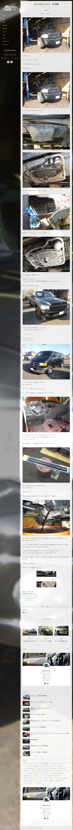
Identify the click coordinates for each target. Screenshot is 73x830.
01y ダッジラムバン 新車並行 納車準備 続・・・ (39, 695)
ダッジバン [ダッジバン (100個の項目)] (44, 768)
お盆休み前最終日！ (34, 739)
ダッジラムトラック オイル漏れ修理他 (38, 727)
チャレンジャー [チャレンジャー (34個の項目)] (34, 775)
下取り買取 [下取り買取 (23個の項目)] (64, 778)
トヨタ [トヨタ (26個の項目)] (46, 778)
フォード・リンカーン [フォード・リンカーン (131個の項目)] (28, 768)
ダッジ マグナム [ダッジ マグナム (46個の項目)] (44, 773)
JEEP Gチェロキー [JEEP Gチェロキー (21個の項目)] (33, 780)
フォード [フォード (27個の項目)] (39, 778)
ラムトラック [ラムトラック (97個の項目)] (52, 768)
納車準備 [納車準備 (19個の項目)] (51, 780)
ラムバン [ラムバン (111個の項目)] (37, 768)
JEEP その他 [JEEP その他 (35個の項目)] (26, 775)
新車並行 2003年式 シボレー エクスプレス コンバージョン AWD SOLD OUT (45, 720)
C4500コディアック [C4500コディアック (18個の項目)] (60, 780)
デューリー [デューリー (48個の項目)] (36, 773)
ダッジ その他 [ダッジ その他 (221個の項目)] (58, 766)
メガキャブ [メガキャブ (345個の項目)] (60, 763)
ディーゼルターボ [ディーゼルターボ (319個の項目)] (27, 766)
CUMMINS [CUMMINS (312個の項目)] (36, 766)
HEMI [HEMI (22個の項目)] (25, 780)
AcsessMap (47, 680)
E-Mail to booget (47, 679)
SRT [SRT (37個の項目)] (61, 773)
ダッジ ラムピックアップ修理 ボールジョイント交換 (41, 702)
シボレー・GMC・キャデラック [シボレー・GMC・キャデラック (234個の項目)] (47, 766)
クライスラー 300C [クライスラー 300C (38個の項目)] (54, 773)
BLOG (46, 10)
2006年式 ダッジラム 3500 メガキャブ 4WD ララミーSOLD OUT (40, 709)
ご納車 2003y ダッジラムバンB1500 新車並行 (39, 745)
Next (68, 648)
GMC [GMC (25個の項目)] (51, 778)
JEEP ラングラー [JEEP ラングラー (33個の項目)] (51, 775)
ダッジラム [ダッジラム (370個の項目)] (53, 763)
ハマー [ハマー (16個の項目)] (25, 783)
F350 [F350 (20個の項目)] (40, 780)
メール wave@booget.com (28, 600)
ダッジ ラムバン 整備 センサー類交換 (38, 752)
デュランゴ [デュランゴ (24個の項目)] (57, 778)
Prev (24, 648)
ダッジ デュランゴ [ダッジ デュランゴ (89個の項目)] (61, 768)
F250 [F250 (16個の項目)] (30, 783)
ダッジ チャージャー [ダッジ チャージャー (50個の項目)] (27, 773)
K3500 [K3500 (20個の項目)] (45, 780)
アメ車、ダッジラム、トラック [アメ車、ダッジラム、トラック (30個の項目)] (29, 778)
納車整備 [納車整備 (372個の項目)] (45, 763)
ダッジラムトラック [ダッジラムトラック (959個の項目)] (27, 763)
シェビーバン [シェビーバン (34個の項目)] (43, 775)
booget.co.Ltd (46, 670)
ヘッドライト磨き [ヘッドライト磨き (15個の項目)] (38, 783)
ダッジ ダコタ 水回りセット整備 (37, 714)
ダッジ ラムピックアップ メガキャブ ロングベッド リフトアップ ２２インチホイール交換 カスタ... (50, 734)
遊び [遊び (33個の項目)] (58, 775)
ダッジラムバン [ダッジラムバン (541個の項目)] (37, 763)
